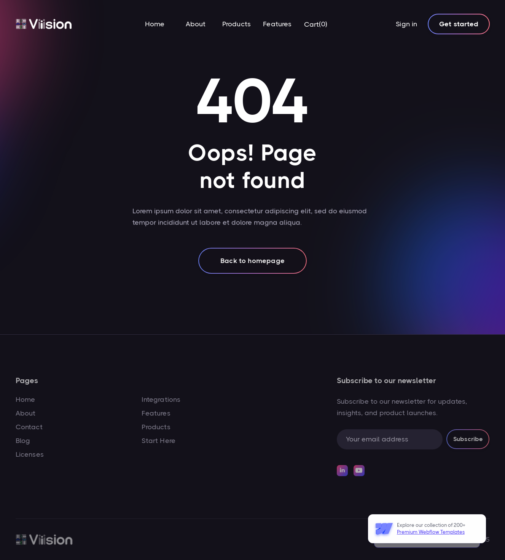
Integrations (161, 399)
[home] (44, 24)
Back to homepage (252, 266)
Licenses (30, 454)
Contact (29, 427)
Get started (458, 24)
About (196, 24)
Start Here (158, 440)
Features (277, 24)
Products (236, 24)
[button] (315, 24)
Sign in (406, 24)
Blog (23, 440)
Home (155, 24)
